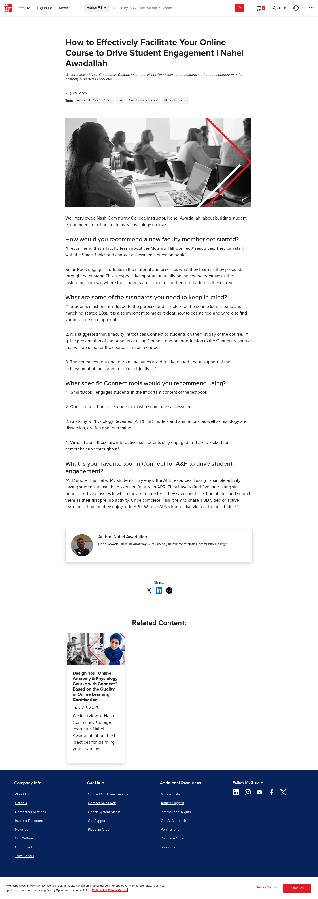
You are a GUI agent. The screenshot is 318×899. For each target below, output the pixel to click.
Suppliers (168, 847)
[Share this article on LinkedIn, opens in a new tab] (159, 590)
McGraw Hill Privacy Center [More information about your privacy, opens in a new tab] (109, 891)
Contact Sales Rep (102, 803)
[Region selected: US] (298, 7)
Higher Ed (44, 8)
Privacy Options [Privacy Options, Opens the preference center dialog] (266, 889)
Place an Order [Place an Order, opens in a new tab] (99, 829)
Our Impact (23, 847)
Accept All (297, 889)
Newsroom (23, 829)
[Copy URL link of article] (169, 590)
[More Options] (311, 8)
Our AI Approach (173, 821)
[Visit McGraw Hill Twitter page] (283, 792)
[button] (278, 8)
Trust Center (24, 856)
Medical (65, 8)
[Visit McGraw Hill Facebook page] (271, 792)
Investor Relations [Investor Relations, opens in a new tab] (29, 821)
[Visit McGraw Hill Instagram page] (248, 792)
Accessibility (170, 794)
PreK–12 (24, 8)
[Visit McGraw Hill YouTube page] (259, 792)
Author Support (172, 803)
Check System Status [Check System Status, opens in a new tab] (104, 812)
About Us (22, 794)
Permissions (170, 829)
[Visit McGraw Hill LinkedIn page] (236, 792)
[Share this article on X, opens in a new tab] (149, 590)
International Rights (176, 812)
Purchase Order (173, 838)
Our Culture (24, 838)
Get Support (97, 821)
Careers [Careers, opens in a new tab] (21, 803)
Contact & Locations (30, 812)
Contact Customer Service (108, 794)
